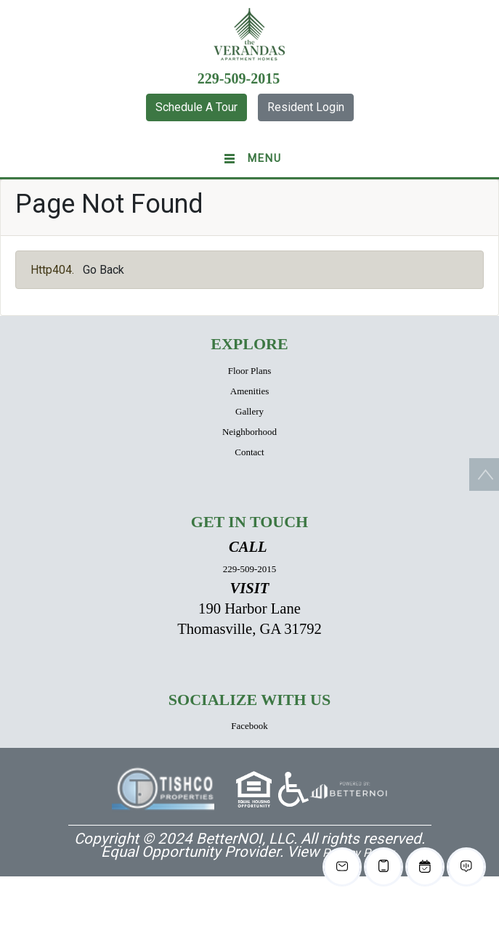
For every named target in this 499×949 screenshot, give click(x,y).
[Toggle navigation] (249, 159)
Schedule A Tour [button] (196, 107)
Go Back (103, 270)
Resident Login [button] (305, 107)
